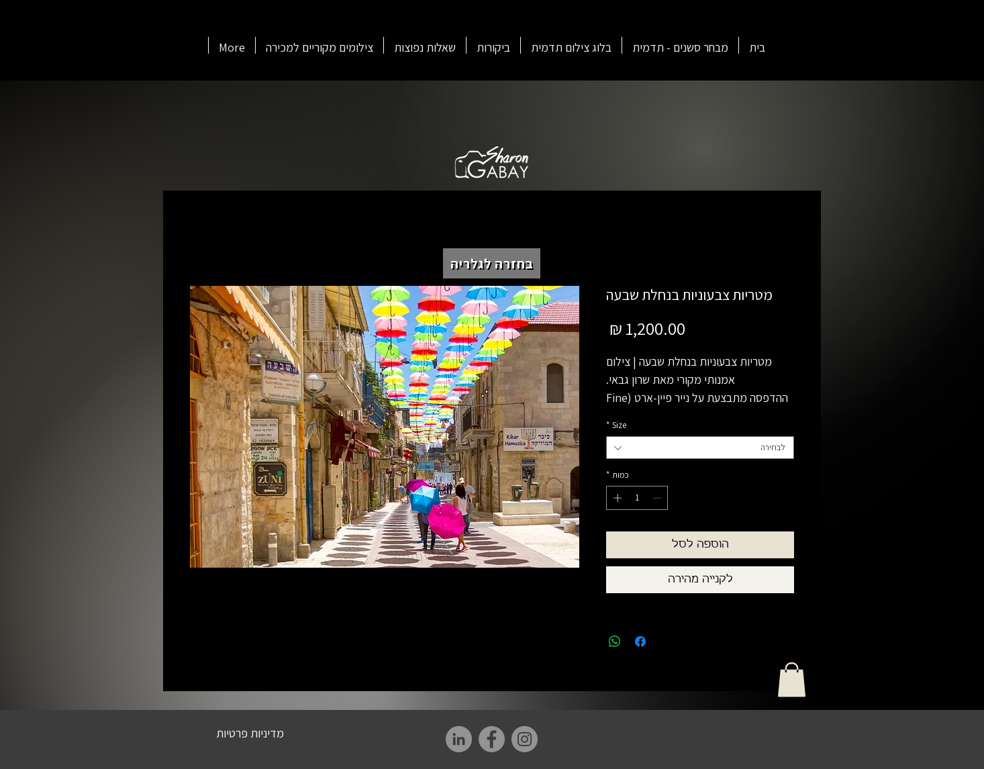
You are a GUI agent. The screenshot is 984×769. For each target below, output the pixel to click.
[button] (791, 679)
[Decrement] (658, 497)
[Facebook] (492, 739)
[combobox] (700, 447)
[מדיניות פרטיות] (250, 732)
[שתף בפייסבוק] (640, 641)
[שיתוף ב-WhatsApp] (615, 641)
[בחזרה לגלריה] (491, 263)
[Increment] (616, 497)
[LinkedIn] (459, 739)
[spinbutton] (637, 497)
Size (616, 425)
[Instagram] (524, 739)
